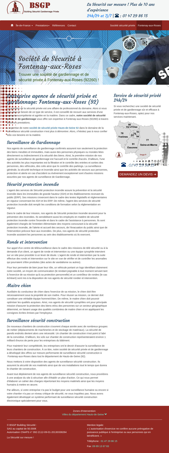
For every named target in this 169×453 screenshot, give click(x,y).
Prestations (42, 25)
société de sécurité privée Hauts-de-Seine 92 (54, 127)
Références (58, 25)
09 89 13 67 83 (100, 446)
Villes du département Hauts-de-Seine (84, 414)
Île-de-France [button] (24, 25)
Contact (72, 25)
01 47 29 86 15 (141, 166)
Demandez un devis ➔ (137, 174)
